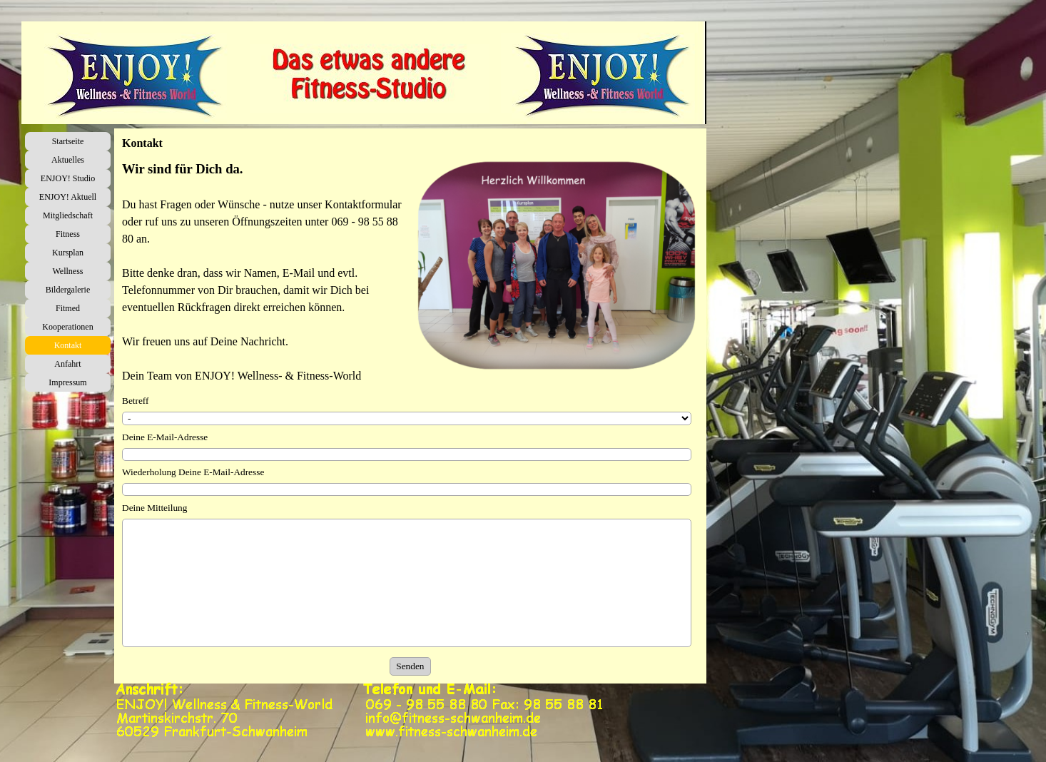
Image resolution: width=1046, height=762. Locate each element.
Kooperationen (67, 327)
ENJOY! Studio (68, 178)
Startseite (68, 141)
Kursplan (67, 253)
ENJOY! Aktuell (67, 197)
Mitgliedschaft (68, 215)
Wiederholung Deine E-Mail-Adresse (193, 472)
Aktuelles (67, 160)
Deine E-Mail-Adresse (165, 437)
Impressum (67, 382)
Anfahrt (67, 364)
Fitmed (68, 308)
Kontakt (68, 345)
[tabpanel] (264, 272)
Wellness (67, 271)
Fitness (68, 234)
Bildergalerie (68, 290)
